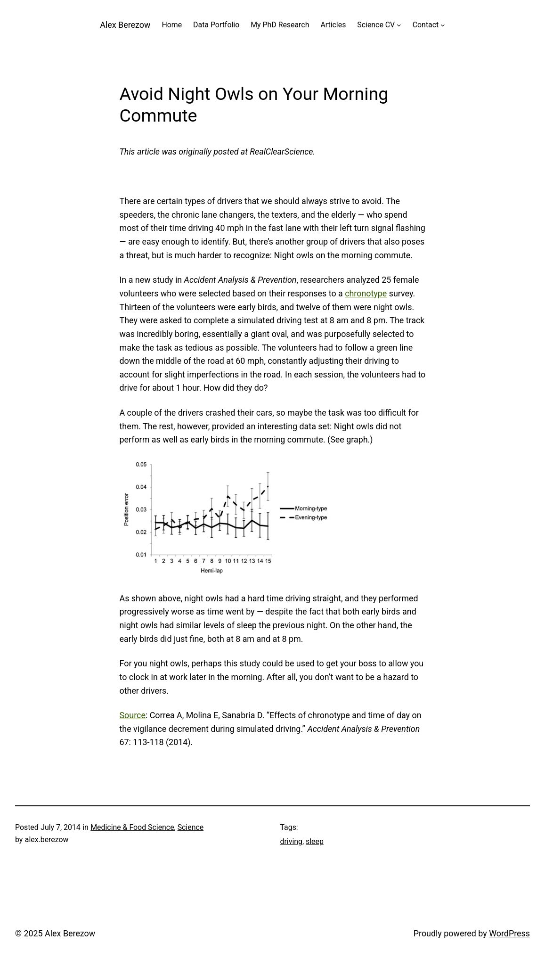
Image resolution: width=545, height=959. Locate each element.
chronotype (366, 293)
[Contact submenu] (442, 25)
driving (291, 841)
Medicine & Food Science (132, 827)
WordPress (509, 933)
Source (133, 715)
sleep (315, 841)
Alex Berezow (125, 25)
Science (191, 827)
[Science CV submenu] (399, 25)
